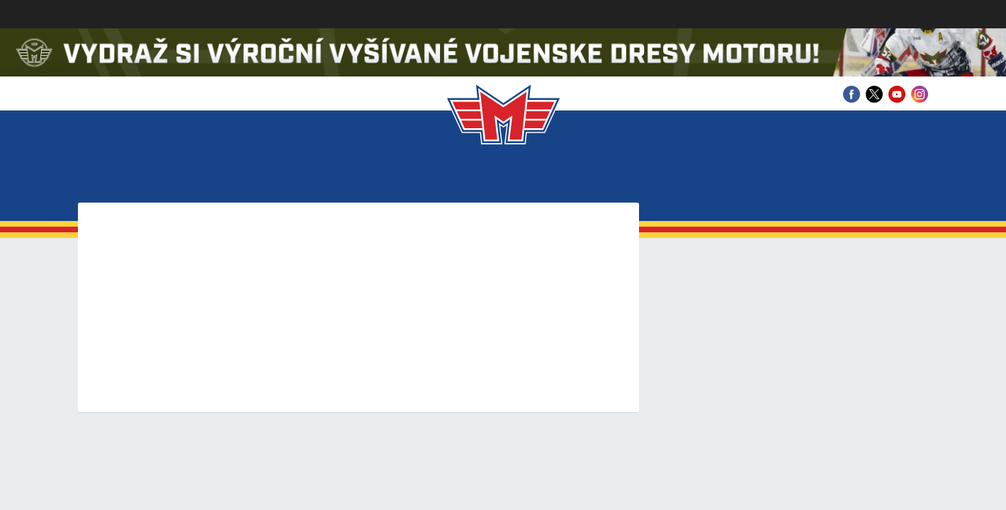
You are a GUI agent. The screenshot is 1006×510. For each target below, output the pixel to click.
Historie (650, 177)
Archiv (803, 177)
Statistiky (419, 177)
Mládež (500, 177)
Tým (287, 177)
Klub (147, 177)
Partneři (730, 177)
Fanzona (573, 177)
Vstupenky (219, 177)
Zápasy (340, 177)
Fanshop (873, 177)
